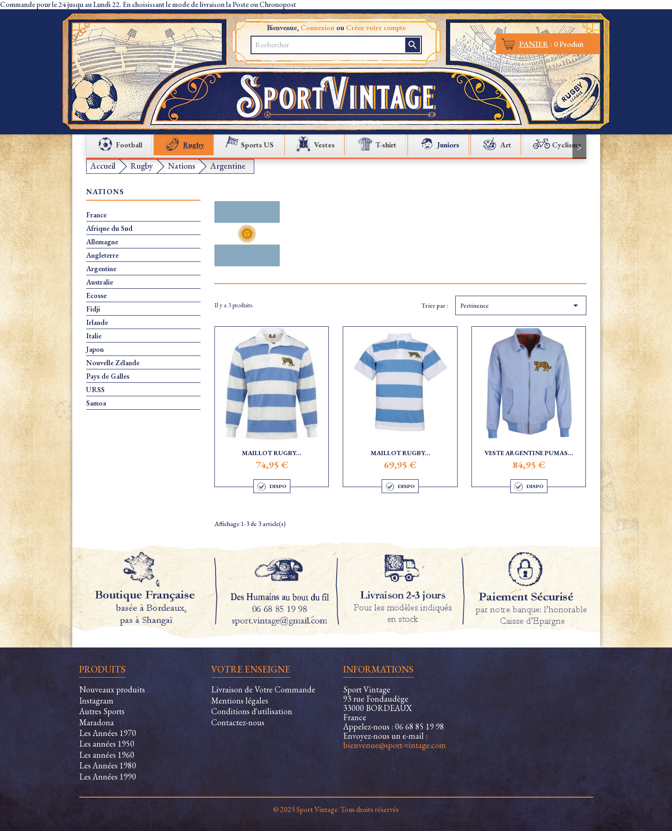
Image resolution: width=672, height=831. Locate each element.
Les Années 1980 (107, 765)
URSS (95, 389)
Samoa (96, 403)
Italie (93, 336)
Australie (99, 282)
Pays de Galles (107, 376)
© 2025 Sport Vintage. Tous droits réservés (336, 809)
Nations (105, 192)
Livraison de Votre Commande (263, 689)
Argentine (101, 268)
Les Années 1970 (107, 733)
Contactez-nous (237, 722)
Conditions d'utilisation (251, 711)
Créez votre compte (376, 27)
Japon (95, 349)
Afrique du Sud (109, 228)
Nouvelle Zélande (112, 363)
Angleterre (102, 255)
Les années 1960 (106, 754)
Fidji (93, 309)
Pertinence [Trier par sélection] (520, 305)
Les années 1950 (106, 743)
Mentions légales (239, 700)
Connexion (317, 27)
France (96, 215)
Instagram (96, 700)
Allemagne (102, 242)
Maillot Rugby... (271, 453)
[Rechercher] (328, 45)
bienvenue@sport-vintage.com (394, 745)
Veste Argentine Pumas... (528, 453)
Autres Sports (102, 711)
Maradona (96, 722)
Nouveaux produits (112, 689)
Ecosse (96, 295)
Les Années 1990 (107, 776)
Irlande (97, 322)
